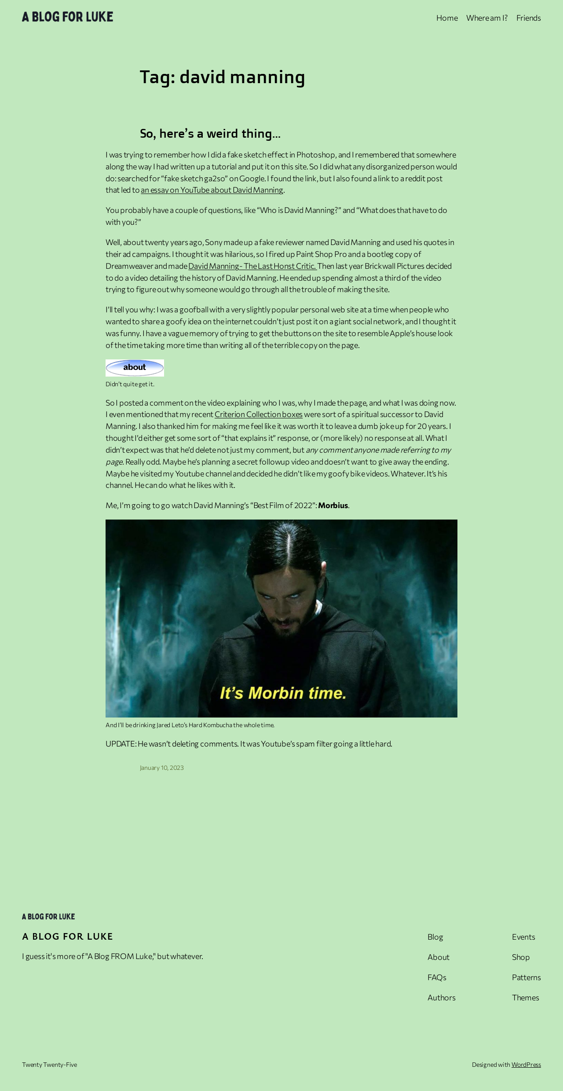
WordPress (526, 1064)
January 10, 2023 (162, 767)
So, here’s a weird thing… (210, 133)
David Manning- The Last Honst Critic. (252, 266)
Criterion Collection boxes (259, 414)
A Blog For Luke (67, 936)
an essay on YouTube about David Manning (212, 189)
